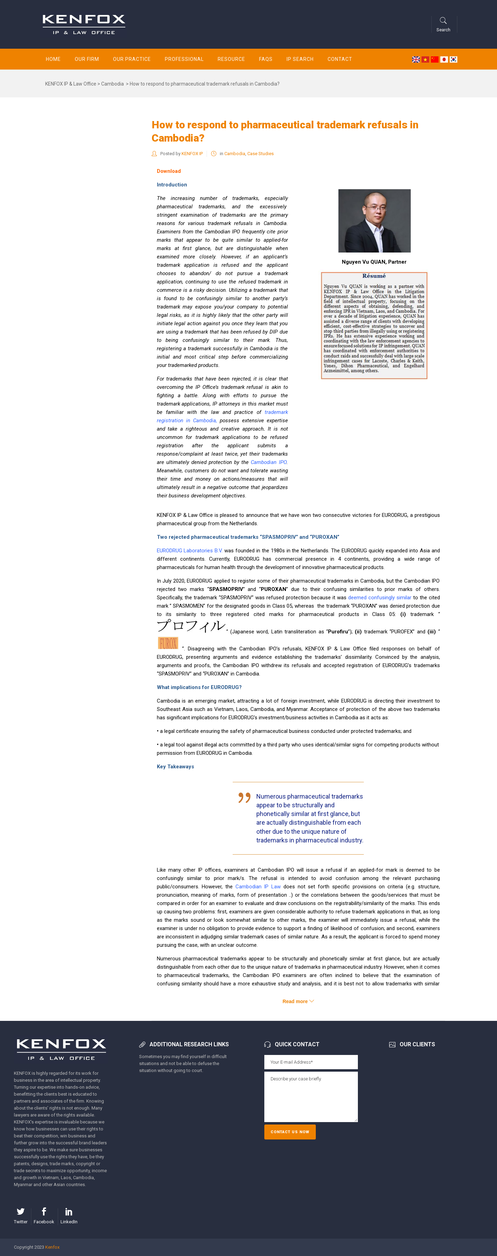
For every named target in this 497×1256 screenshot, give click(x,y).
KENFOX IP (192, 153)
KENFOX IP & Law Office (70, 83)
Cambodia (112, 83)
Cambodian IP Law (258, 886)
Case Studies (260, 153)
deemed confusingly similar (379, 597)
